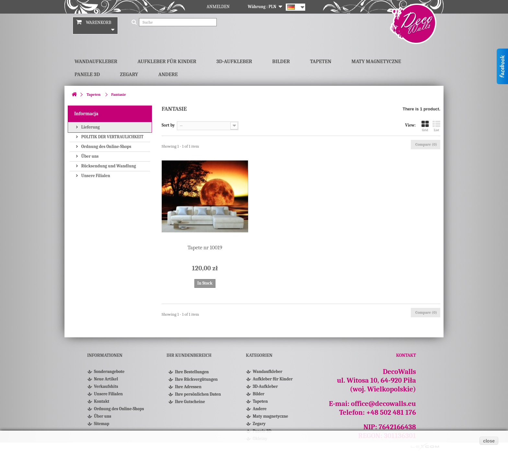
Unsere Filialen (95, 175)
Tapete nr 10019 (205, 247)
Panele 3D (87, 74)
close (489, 441)
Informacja (86, 114)
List (436, 126)
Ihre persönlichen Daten (198, 397)
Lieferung (90, 127)
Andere (168, 74)
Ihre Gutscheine (190, 404)
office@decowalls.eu (383, 404)
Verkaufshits (106, 386)
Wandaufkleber (96, 61)
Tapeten (320, 61)
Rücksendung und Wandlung (108, 165)
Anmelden (218, 6)
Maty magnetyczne (376, 61)
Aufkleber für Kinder (166, 61)
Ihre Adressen (188, 389)
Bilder (281, 61)
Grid (425, 126)
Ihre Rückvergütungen (196, 382)
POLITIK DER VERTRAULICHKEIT (112, 136)
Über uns (89, 156)
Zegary (129, 74)
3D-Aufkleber (234, 61)
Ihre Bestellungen (192, 374)
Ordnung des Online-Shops (105, 146)
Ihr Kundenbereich (189, 355)
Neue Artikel (106, 379)
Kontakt (101, 401)
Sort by (168, 125)
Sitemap (101, 423)
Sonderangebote (109, 371)
